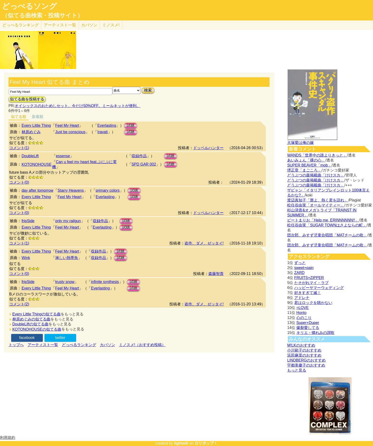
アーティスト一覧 (43, 345)
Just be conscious (70, 132)
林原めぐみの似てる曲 (31, 319)
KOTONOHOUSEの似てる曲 (36, 329)
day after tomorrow (37, 190)
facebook (27, 338)
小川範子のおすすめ (304, 350)
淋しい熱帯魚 (66, 258)
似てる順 (18, 117)
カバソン (89, 25)
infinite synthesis (105, 282)
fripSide (28, 221)
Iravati (102, 132)
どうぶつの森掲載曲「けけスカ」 (315, 175)
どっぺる (20, 25)
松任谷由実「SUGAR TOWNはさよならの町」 (327, 225)
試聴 (130, 125)
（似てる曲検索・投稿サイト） (42, 15)
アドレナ (301, 298)
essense (63, 156)
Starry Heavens (71, 190)
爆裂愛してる (307, 328)
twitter (60, 338)
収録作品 (139, 156)
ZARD (299, 273)
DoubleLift (30, 156)
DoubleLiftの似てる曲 (30, 324)
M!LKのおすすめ (301, 345)
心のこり (304, 318)
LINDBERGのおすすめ (306, 360)
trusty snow (64, 282)
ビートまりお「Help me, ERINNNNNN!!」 (323, 220)
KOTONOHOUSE (37, 164)
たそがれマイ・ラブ (311, 283)
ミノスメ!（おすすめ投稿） (142, 345)
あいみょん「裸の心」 (306, 160)
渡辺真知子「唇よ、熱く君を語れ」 (317, 200)
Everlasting (106, 125)
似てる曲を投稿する (27, 99)
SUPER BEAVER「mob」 (309, 165)
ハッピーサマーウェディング (319, 288)
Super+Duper (307, 323)
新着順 (37, 117)
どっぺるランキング (79, 345)
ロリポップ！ (206, 443)
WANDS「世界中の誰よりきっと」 (317, 155)
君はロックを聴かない (313, 303)
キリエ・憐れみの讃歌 (315, 333)
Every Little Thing (36, 125)
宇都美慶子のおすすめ (306, 365)
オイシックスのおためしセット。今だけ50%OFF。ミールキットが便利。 (77, 106)
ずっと (300, 263)
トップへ (16, 345)
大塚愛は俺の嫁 (300, 143)
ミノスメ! (111, 25)
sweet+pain (304, 268)
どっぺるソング (29, 6)
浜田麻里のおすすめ (304, 355)
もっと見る (296, 370)
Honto (301, 313)
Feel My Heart (67, 125)
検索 (148, 90)
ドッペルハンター (208, 148)
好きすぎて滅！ (307, 293)
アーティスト (60, 25)
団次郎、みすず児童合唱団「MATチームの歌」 (327, 235)
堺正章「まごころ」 (304, 170)
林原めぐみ (31, 132)
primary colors (107, 190)
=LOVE (302, 308)
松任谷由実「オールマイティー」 (315, 205)
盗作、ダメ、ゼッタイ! (204, 243)
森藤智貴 (216, 274)
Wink (26, 258)
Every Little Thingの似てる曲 (36, 314)
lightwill (181, 443)
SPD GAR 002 (144, 164)
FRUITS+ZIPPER (309, 278)
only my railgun (68, 221)
